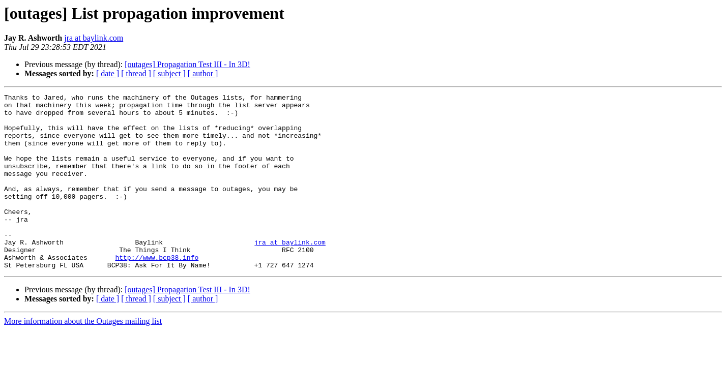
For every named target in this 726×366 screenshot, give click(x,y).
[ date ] (107, 73)
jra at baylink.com (93, 38)
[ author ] (203, 73)
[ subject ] (169, 73)
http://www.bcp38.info (156, 290)
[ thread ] (136, 73)
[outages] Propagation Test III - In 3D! (187, 64)
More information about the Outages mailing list (83, 356)
